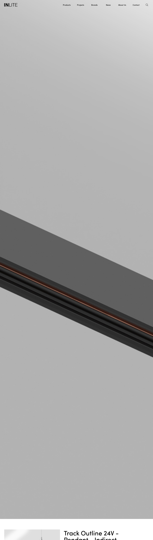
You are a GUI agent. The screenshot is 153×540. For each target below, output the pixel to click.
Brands (94, 4)
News (108, 4)
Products (67, 4)
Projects (80, 4)
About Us (122, 4)
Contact (136, 4)
